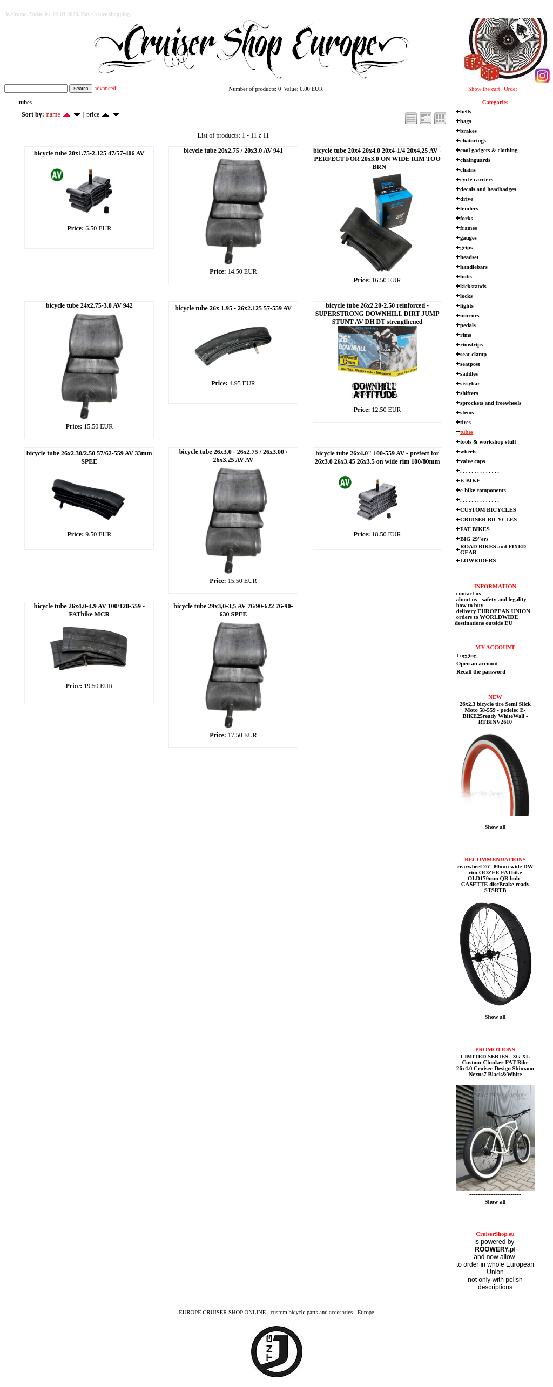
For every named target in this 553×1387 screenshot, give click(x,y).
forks (466, 218)
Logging (466, 655)
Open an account (477, 664)
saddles (469, 374)
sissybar (470, 383)
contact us (468, 593)
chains (468, 170)
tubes (466, 432)
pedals (468, 325)
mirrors (469, 315)
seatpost (470, 364)
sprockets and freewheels (490, 403)
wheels (468, 451)
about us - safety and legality (491, 599)
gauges (468, 238)
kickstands (473, 286)
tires (465, 422)
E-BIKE (470, 481)
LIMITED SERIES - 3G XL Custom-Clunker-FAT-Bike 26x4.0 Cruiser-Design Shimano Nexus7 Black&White (495, 1065)
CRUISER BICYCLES (488, 519)
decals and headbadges (488, 189)
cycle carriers (476, 179)
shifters (469, 393)
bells (465, 111)
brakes (468, 131)
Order (510, 89)
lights (467, 306)
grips (466, 247)
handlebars (474, 267)
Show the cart (484, 89)
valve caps (472, 461)
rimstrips (471, 345)
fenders (469, 209)
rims (465, 335)
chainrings (473, 141)
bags (465, 121)
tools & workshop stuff (488, 442)
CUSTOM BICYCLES (488, 510)
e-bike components (483, 490)
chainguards (475, 160)
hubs (466, 277)
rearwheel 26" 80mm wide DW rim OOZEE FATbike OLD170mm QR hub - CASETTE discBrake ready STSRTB (495, 878)
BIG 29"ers (474, 539)
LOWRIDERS (478, 560)
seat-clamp (473, 354)
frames (468, 228)
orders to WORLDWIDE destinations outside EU (486, 620)
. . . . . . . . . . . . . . (479, 471)
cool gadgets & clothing (488, 150)
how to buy (469, 605)
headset (469, 257)
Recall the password (480, 672)
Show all (495, 827)
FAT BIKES (475, 529)
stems (467, 413)
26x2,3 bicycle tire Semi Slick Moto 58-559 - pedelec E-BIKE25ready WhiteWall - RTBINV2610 (495, 713)
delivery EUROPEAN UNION (492, 611)
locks (466, 296)
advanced (105, 88)
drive (466, 199)
